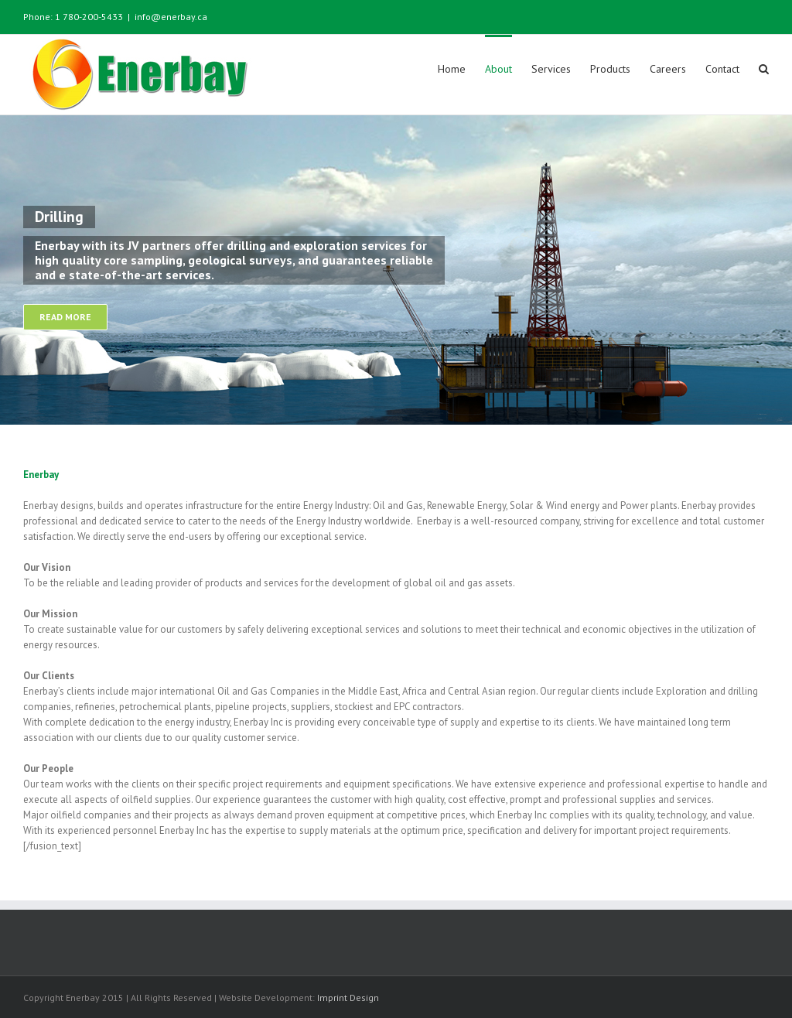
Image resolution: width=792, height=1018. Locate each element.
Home (452, 69)
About (498, 69)
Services (551, 69)
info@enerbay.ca (171, 16)
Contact (722, 69)
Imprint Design (348, 997)
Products (610, 69)
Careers (668, 69)
